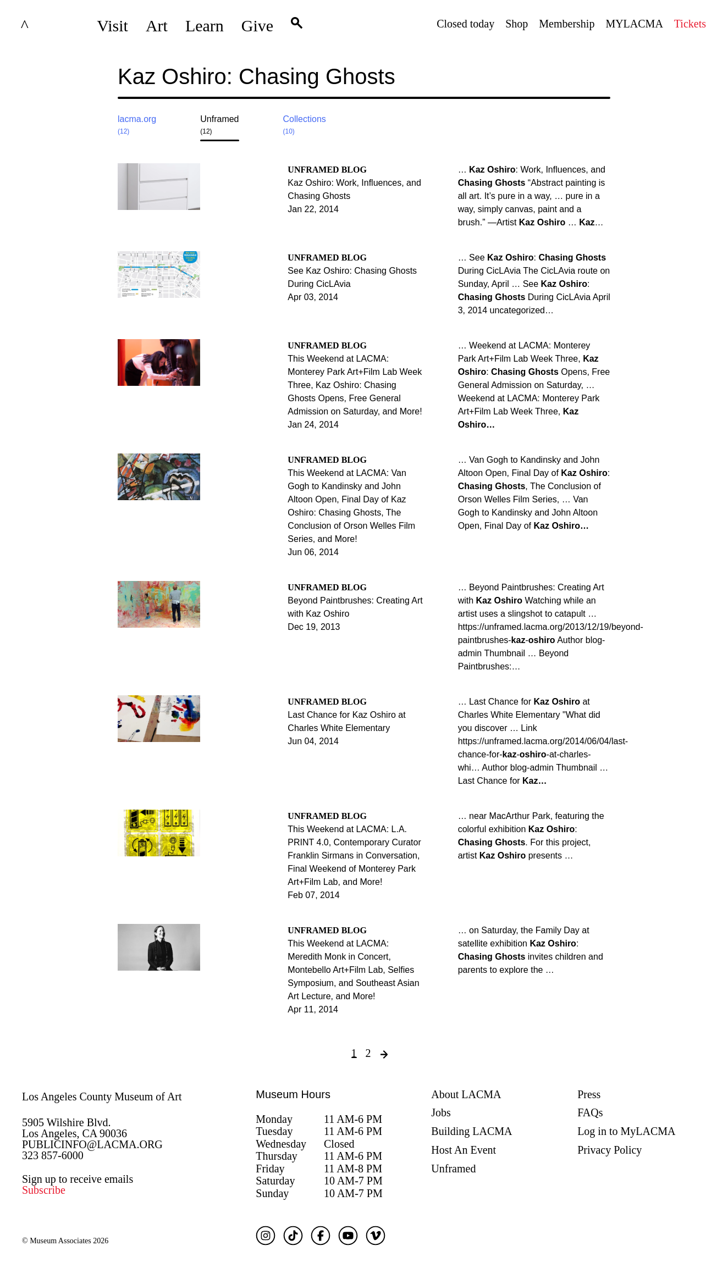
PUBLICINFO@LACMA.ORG (92, 1144)
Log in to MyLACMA (626, 1131)
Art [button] (157, 25)
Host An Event (463, 1150)
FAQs (590, 1112)
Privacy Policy (609, 1150)
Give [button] (257, 25)
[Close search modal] (576, 85)
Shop (516, 24)
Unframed (453, 1168)
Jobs (441, 1112)
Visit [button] (112, 25)
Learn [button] (204, 25)
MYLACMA (634, 24)
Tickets (690, 24)
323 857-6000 (53, 1155)
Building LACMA (471, 1131)
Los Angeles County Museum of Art (102, 1096)
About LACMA (466, 1094)
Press (588, 1094)
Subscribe (43, 1190)
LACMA (51, 26)
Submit (602, 85)
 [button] (296, 26)
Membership (566, 24)
